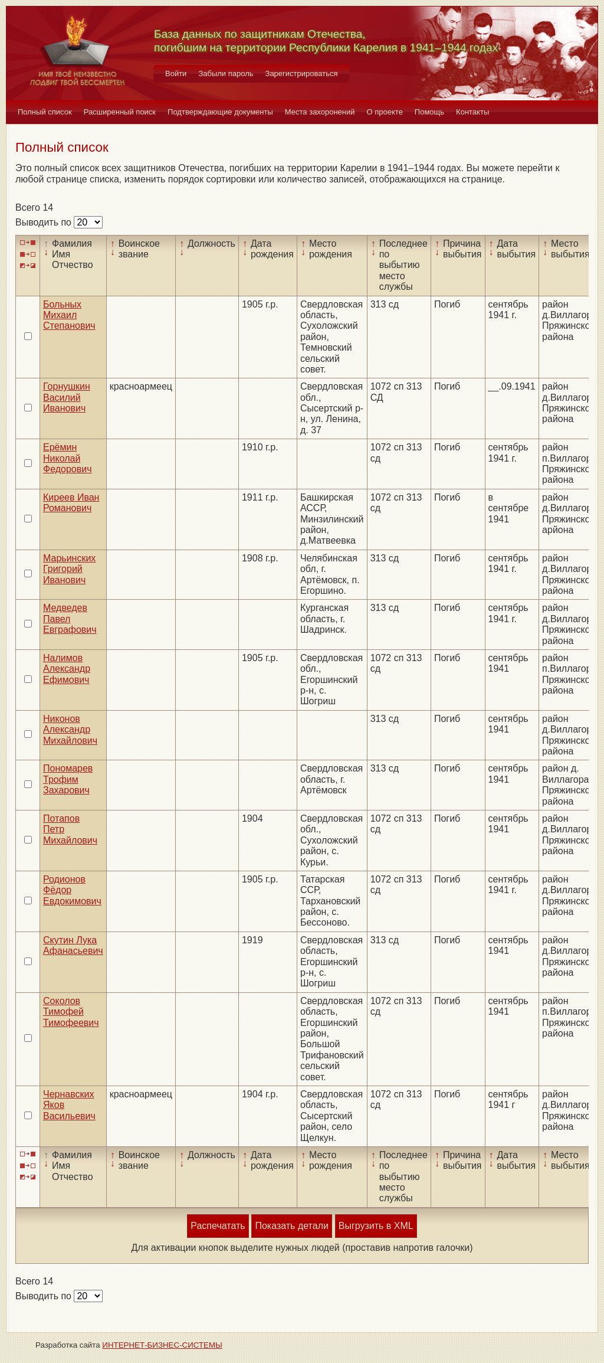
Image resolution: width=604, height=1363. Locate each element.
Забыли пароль (225, 73)
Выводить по (44, 222)
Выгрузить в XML (376, 1226)
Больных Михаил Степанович (69, 315)
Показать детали (291, 1226)
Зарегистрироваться (301, 73)
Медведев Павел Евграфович (70, 619)
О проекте (385, 111)
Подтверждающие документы (220, 111)
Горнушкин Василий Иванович (66, 397)
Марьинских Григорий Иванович (69, 569)
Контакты (472, 111)
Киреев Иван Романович (71, 502)
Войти (175, 73)
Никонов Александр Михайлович (70, 730)
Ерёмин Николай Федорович (67, 458)
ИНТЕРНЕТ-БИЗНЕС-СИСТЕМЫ (162, 1345)
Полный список (45, 111)
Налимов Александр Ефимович (66, 669)
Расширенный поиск (120, 111)
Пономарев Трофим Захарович (68, 779)
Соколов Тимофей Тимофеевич (71, 1012)
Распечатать (218, 1226)
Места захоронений (320, 111)
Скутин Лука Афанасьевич (73, 945)
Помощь (429, 111)
